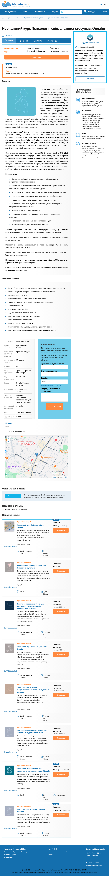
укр (101, 4)
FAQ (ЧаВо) (53, 849)
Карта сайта (8, 857)
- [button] (8, 441)
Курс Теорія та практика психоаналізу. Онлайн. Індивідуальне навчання (32, 731)
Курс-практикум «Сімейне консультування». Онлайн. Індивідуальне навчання (33, 689)
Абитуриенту (10, 11)
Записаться (61, 530)
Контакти (37, 40)
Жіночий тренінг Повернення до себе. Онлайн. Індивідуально (32, 566)
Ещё (54, 11)
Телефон (45, 378)
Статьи (51, 854)
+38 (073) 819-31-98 (93, 853)
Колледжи (40, 11)
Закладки (91, 12)
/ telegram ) (95, 856)
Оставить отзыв (13, 496)
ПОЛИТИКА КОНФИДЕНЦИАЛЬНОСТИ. (75, 870)
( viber (88, 856)
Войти (105, 12)
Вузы (26, 11)
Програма (23, 40)
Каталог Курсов (10, 854)
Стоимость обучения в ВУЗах (15, 849)
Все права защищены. (19, 872)
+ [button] (8, 438)
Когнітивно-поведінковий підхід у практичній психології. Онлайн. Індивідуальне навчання (30, 606)
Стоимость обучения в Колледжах (17, 852)
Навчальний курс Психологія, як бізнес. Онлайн (32, 648)
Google (65, 477)
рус (105, 4)
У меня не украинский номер (51, 385)
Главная (3, 18)
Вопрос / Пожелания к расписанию (50, 390)
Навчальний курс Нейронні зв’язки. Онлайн (30, 526)
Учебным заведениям (94, 865)
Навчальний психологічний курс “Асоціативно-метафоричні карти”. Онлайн (33, 770)
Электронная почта (49, 371)
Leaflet (54, 477)
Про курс (9, 40)
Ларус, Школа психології (90, 43)
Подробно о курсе (10, 547)
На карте (8, 423)
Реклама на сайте (92, 863)
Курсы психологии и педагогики (58, 18)
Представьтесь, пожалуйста (52, 364)
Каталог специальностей (58, 852)
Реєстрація (52, 40)
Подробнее (90, 79)
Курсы (9, 18)
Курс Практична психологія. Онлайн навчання (31, 810)
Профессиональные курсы (33, 18)
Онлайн (17, 18)
